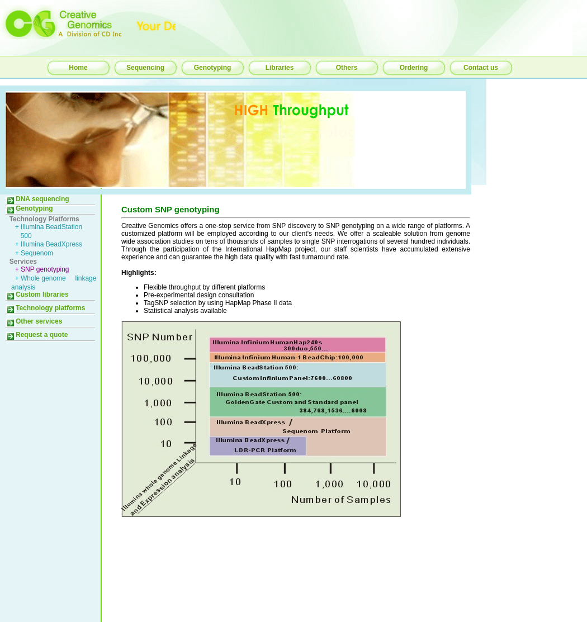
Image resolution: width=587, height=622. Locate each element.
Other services (34, 321)
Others (347, 68)
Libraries (280, 68)
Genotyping (212, 68)
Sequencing (145, 68)
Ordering (414, 68)
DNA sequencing (37, 199)
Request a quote (37, 335)
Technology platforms (45, 308)
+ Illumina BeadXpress (46, 244)
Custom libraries (37, 294)
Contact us (480, 68)
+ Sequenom (32, 253)
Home (78, 68)
